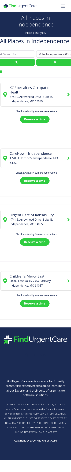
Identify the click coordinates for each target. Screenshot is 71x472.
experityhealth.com (34, 386)
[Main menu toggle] (63, 6)
